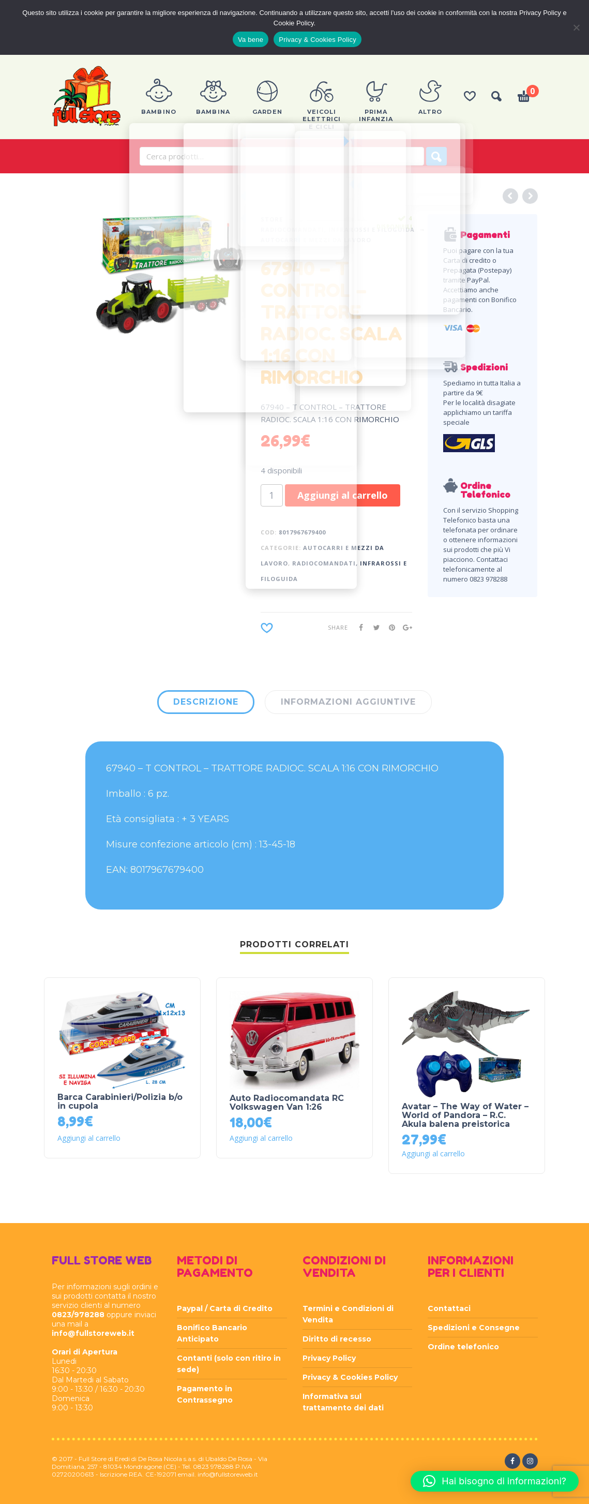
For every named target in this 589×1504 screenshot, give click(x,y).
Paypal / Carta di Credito (225, 1308)
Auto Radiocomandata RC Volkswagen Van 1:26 (287, 1102)
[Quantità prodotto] (272, 495)
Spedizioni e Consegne (474, 1327)
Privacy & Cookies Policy (350, 1377)
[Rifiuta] (576, 27)
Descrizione (205, 702)
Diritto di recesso (337, 1339)
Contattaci (449, 1308)
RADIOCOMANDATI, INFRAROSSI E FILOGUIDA (338, 229)
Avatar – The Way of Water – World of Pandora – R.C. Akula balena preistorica (465, 1115)
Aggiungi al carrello (342, 495)
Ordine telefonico (463, 1346)
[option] (169, 274)
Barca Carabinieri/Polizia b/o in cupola (120, 1101)
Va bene (250, 39)
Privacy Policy (329, 1358)
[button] (495, 1481)
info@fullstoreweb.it (93, 1333)
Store (272, 219)
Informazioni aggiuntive (348, 702)
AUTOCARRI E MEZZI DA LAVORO (316, 240)
